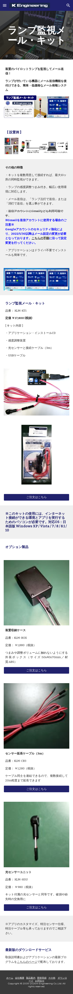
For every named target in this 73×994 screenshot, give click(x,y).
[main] (36, 35)
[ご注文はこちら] (36, 497)
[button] (4, 5)
